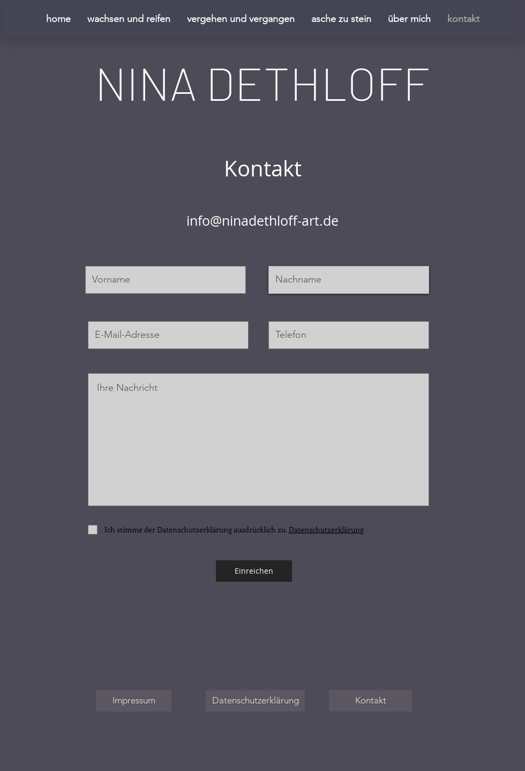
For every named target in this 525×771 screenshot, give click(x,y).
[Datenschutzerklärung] (255, 700)
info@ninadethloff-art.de (262, 220)
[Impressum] (133, 700)
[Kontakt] (370, 700)
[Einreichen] (254, 571)
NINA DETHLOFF (262, 82)
